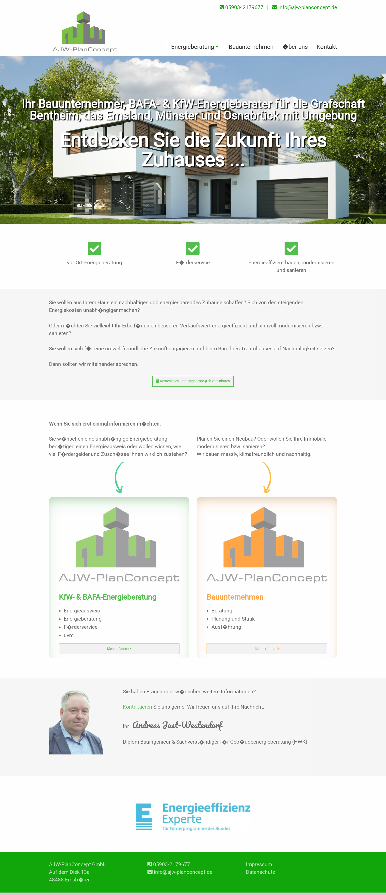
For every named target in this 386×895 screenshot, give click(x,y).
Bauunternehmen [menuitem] (251, 46)
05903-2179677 (171, 864)
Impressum (259, 864)
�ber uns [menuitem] (295, 46)
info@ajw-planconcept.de (183, 872)
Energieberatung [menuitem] (192, 46)
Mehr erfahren (119, 649)
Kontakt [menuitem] (327, 46)
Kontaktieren (137, 707)
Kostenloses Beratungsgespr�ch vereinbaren (193, 381)
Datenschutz (260, 872)
